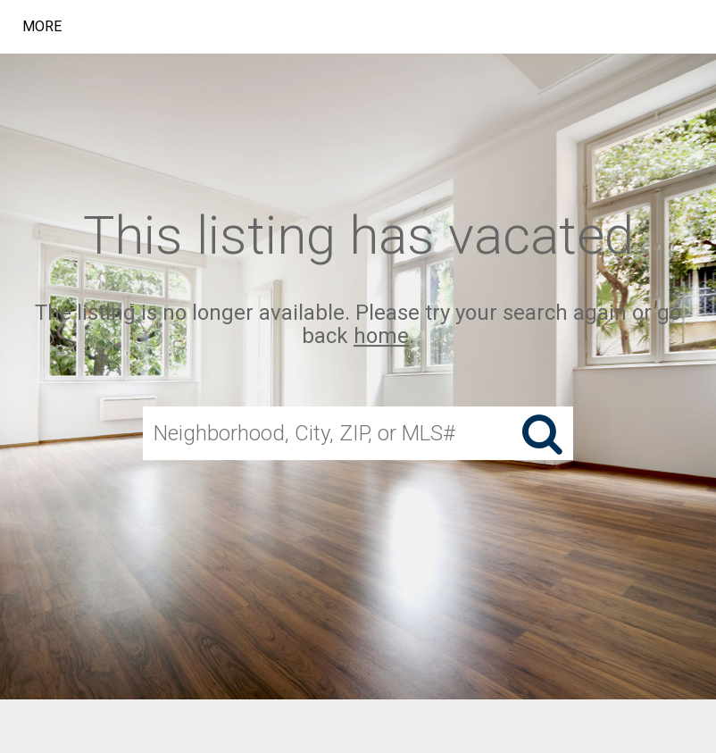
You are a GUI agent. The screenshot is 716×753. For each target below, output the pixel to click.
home (381, 336)
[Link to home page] (287, 27)
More (42, 26)
